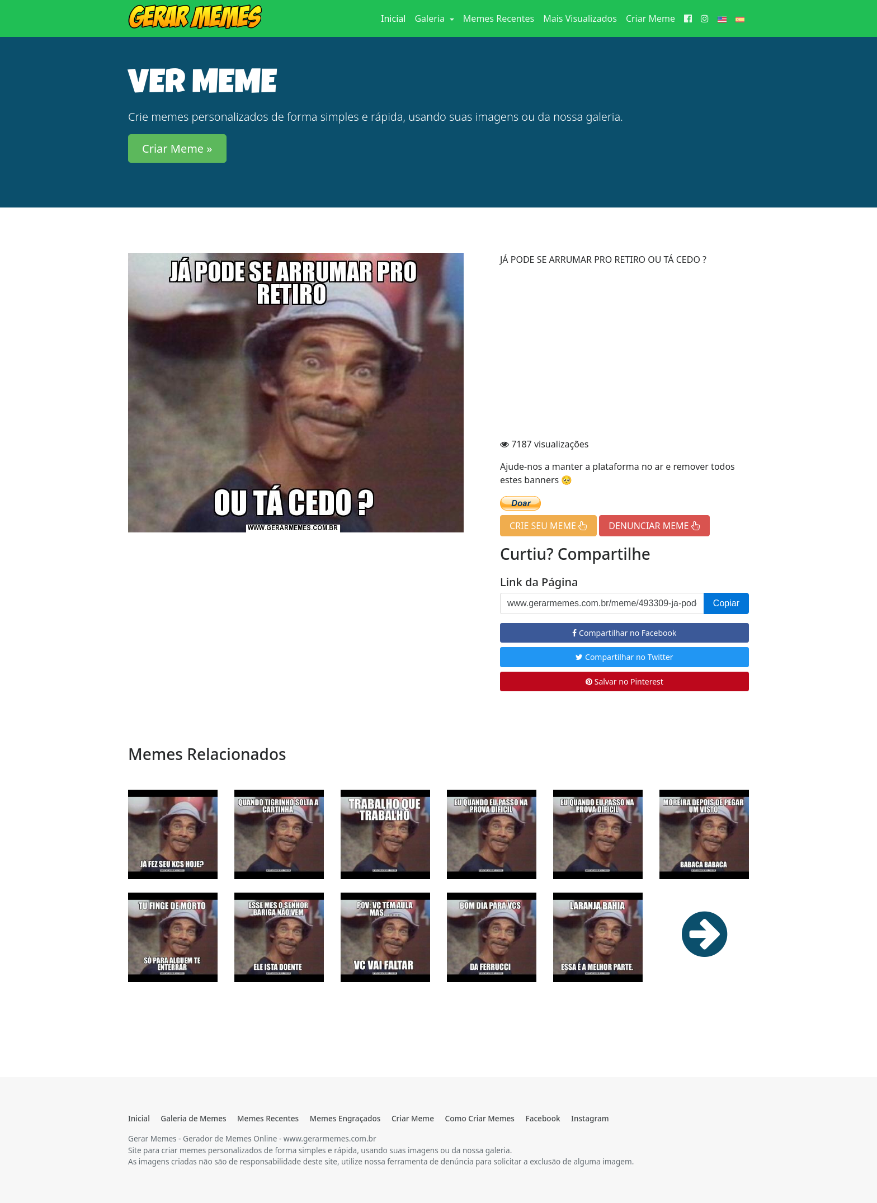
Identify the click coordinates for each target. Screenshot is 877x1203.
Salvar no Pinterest (624, 681)
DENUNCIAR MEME (654, 526)
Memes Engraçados (345, 1118)
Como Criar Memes (480, 1118)
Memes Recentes (498, 18)
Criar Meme (650, 18)
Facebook (542, 1118)
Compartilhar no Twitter (624, 657)
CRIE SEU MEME (548, 526)
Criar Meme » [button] (177, 148)
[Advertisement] (624, 353)
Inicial (395, 18)
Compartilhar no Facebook (624, 633)
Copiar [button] (726, 603)
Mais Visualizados (580, 18)
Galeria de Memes (193, 1118)
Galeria (430, 18)
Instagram (590, 1118)
